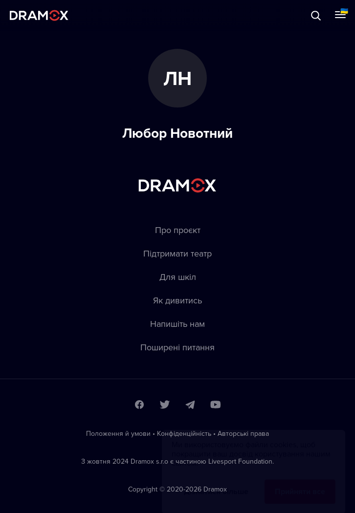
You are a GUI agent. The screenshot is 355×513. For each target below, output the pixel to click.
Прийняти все (300, 482)
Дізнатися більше (216, 482)
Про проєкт (177, 230)
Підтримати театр (177, 253)
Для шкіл (177, 277)
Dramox (39, 15)
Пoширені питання (177, 347)
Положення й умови (118, 433)
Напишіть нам (177, 324)
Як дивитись (177, 300)
